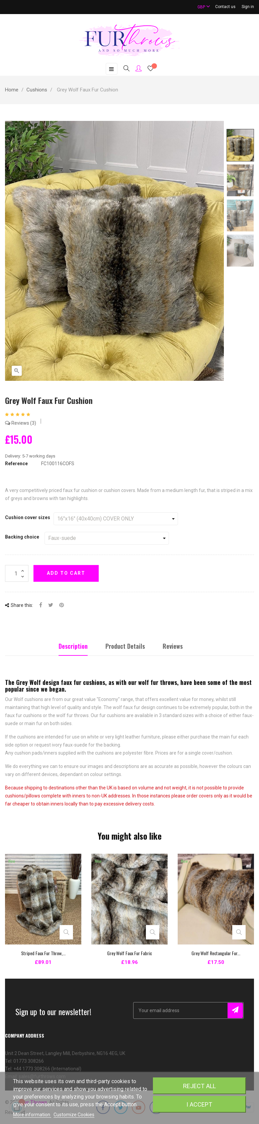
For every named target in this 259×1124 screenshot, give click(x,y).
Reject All (199, 1086)
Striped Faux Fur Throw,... (43, 953)
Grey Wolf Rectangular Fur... (215, 953)
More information (32, 1114)
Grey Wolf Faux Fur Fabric (129, 953)
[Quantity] (16, 573)
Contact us (225, 6)
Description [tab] (73, 646)
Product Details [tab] (125, 646)
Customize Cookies (74, 1114)
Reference (16, 463)
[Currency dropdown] (200, 7)
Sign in (248, 6)
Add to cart (66, 573)
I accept (199, 1104)
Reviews (20, 423)
